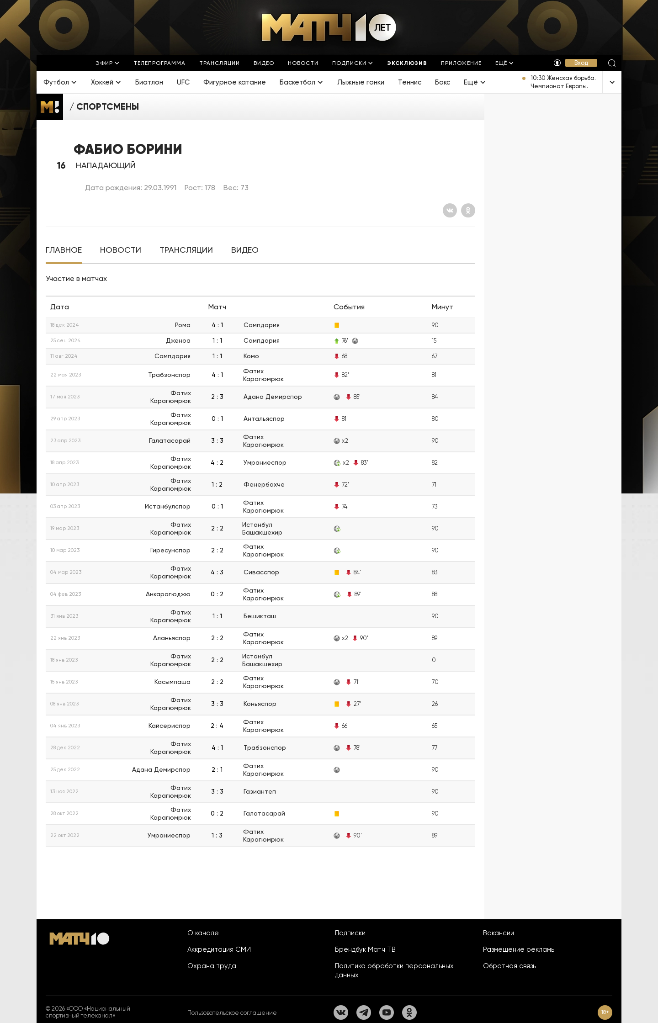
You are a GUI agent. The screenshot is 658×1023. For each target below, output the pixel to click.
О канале (203, 933)
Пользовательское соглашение (232, 1012)
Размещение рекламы (519, 949)
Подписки (350, 933)
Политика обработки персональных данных (394, 970)
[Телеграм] (363, 1012)
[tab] (64, 250)
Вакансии (498, 933)
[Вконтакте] (450, 210)
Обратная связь (509, 966)
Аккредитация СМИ (219, 949)
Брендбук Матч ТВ (365, 949)
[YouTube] (386, 1012)
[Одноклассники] (468, 210)
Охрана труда (211, 966)
